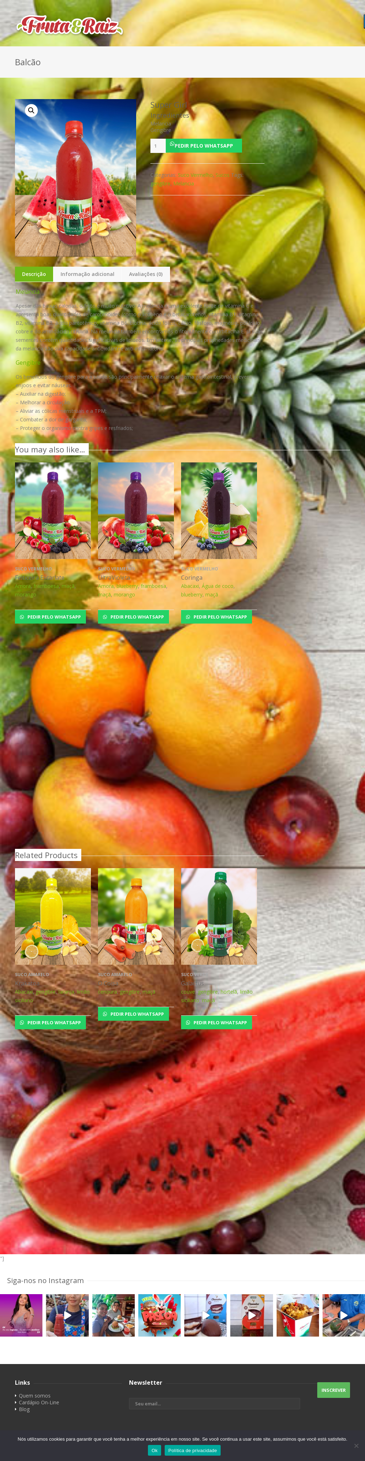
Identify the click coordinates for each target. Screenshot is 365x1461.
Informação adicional (87, 274)
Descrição (34, 274)
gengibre (160, 183)
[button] (207, 146)
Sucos (223, 174)
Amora (23, 586)
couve (188, 991)
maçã (68, 586)
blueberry (127, 586)
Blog (24, 1409)
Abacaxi (190, 586)
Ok (154, 1450)
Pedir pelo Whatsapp (204, 145)
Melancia (183, 183)
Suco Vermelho (195, 174)
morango (25, 594)
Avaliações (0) (146, 274)
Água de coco (217, 586)
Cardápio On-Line (39, 1402)
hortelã (229, 991)
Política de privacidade (192, 1450)
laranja (66, 991)
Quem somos (35, 1395)
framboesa (46, 586)
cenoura (107, 991)
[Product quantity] (158, 146)
